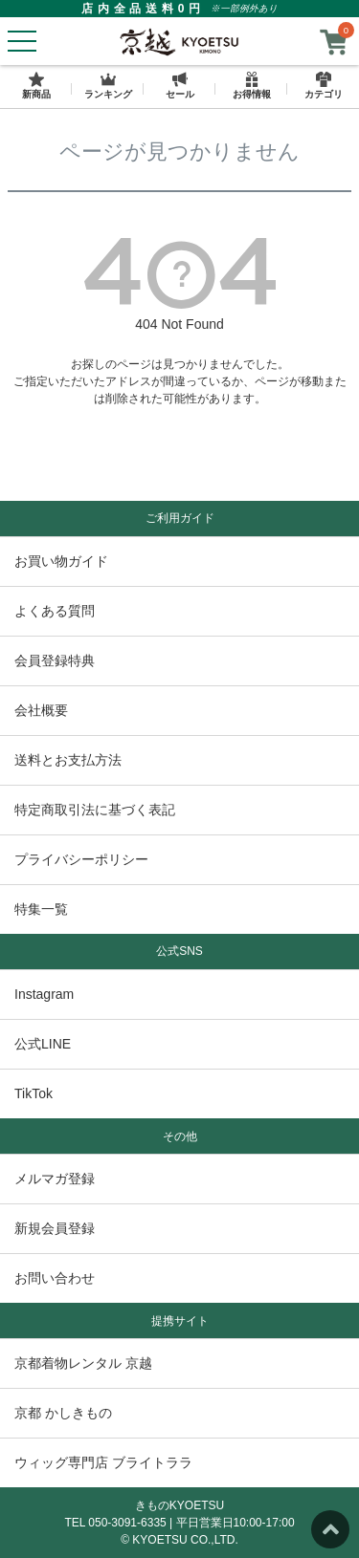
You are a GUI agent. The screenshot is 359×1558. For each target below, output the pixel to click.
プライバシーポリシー (81, 859)
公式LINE (42, 1043)
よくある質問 (54, 610)
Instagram (44, 994)
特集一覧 (41, 909)
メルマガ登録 (54, 1178)
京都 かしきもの (63, 1412)
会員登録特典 (54, 660)
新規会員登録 (54, 1228)
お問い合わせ (54, 1278)
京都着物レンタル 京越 (83, 1363)
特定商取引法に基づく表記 (94, 809)
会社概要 (41, 710)
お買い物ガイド (61, 561)
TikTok (33, 1093)
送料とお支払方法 (68, 760)
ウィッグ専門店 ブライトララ (103, 1462)
